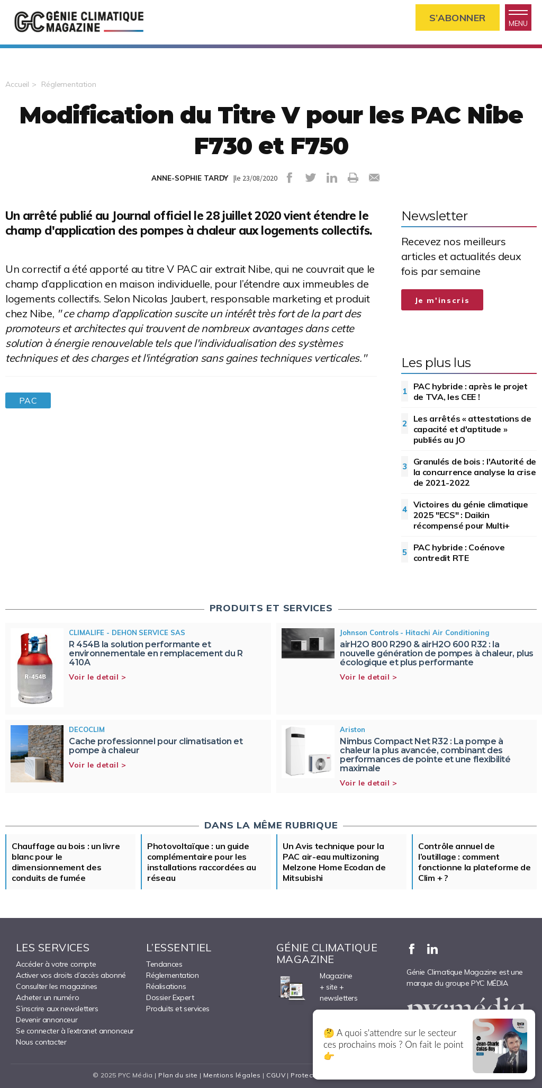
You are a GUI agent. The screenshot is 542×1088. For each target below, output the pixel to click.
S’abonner (457, 18)
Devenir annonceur (46, 1019)
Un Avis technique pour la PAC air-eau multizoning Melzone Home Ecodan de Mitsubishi (334, 862)
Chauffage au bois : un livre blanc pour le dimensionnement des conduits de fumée (66, 862)
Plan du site (177, 1075)
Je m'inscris (442, 300)
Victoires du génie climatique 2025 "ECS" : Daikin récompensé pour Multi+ (470, 515)
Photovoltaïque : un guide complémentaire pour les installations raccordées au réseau (201, 862)
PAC (28, 400)
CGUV (275, 1075)
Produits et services (178, 1008)
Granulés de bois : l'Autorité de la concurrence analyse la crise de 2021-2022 (474, 472)
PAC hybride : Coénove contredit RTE (459, 552)
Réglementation (68, 84)
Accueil (17, 84)
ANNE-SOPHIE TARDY (189, 178)
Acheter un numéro (47, 997)
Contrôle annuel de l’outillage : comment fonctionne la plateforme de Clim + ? (474, 862)
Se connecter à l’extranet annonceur (75, 1031)
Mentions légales (232, 1075)
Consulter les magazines (56, 986)
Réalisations (166, 986)
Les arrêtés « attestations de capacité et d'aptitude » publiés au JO (472, 429)
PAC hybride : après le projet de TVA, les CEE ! (470, 391)
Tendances (164, 964)
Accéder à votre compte (56, 964)
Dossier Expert (170, 997)
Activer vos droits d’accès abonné (71, 975)
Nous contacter (41, 1042)
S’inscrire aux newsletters (57, 1008)
